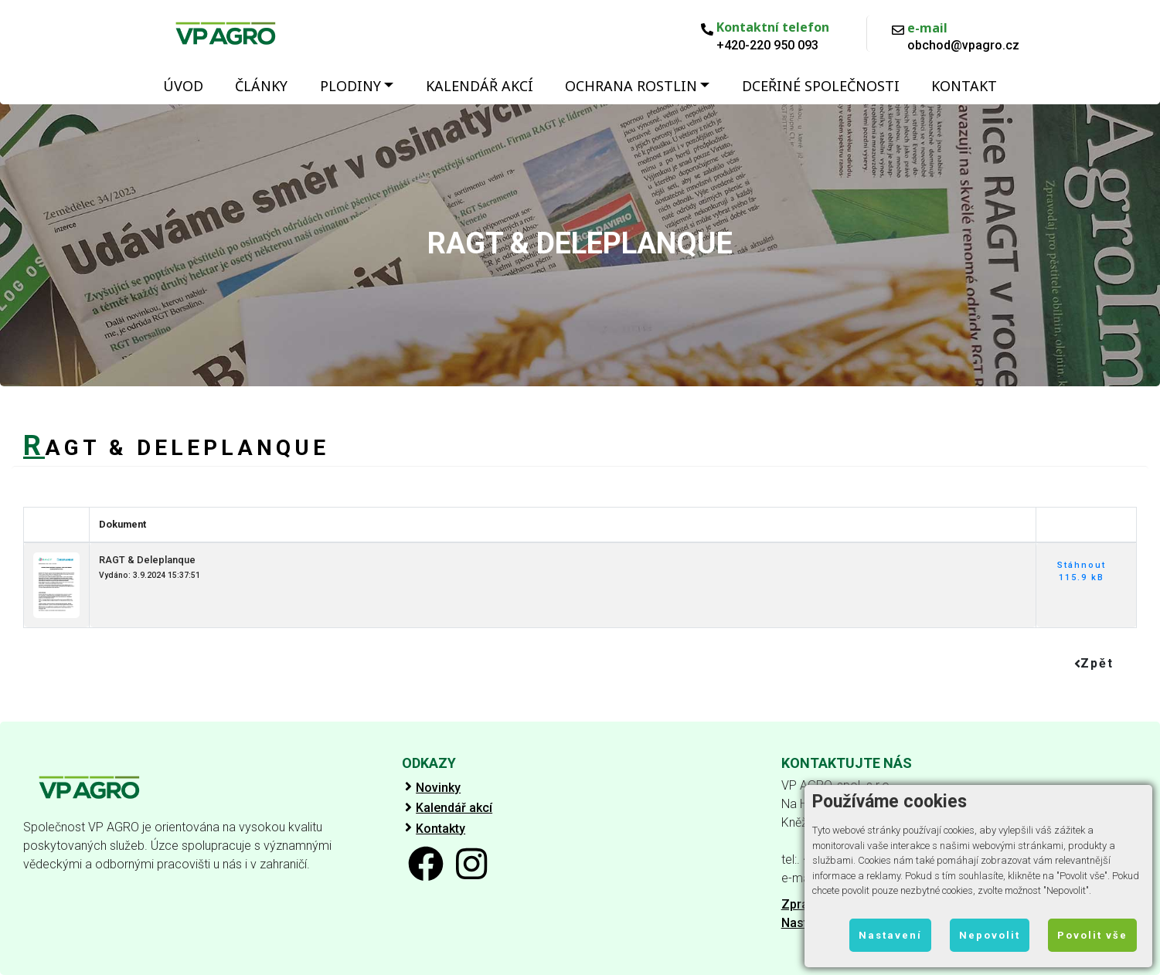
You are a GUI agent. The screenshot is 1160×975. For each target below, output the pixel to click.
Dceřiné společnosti (821, 85)
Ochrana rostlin (631, 85)
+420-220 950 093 (767, 45)
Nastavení (890, 935)
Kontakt (964, 85)
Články (261, 85)
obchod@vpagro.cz (963, 45)
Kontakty (440, 829)
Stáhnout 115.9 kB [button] (1081, 571)
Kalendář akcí (479, 85)
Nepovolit (989, 935)
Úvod (183, 85)
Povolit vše (1092, 935)
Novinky (438, 788)
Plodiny (350, 85)
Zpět (1094, 663)
